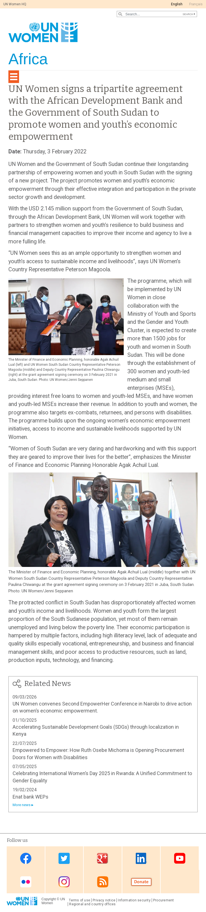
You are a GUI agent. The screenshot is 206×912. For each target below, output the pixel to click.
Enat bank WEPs (30, 797)
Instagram (64, 882)
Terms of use (79, 900)
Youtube (179, 858)
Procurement (163, 900)
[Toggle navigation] (13, 76)
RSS (102, 882)
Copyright (48, 899)
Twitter (64, 858)
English (176, 4)
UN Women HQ (14, 4)
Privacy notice (104, 900)
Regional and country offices (92, 904)
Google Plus (102, 858)
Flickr (25, 882)
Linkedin (141, 858)
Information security (134, 900)
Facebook (25, 858)
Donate (141, 882)
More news (22, 805)
